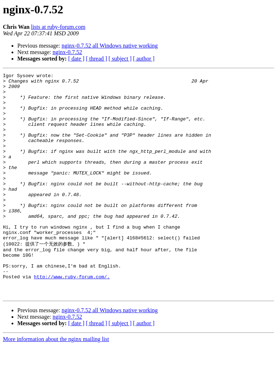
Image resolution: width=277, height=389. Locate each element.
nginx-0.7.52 (67, 52)
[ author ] (144, 59)
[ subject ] (120, 59)
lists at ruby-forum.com (58, 27)
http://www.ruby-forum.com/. (72, 317)
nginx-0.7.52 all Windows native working (110, 46)
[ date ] (76, 59)
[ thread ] (96, 59)
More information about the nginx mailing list (56, 383)
